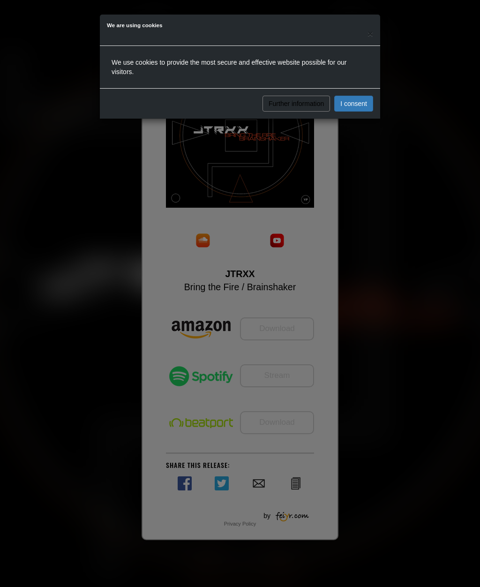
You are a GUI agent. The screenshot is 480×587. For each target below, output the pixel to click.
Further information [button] (296, 103)
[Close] (370, 33)
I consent (353, 103)
